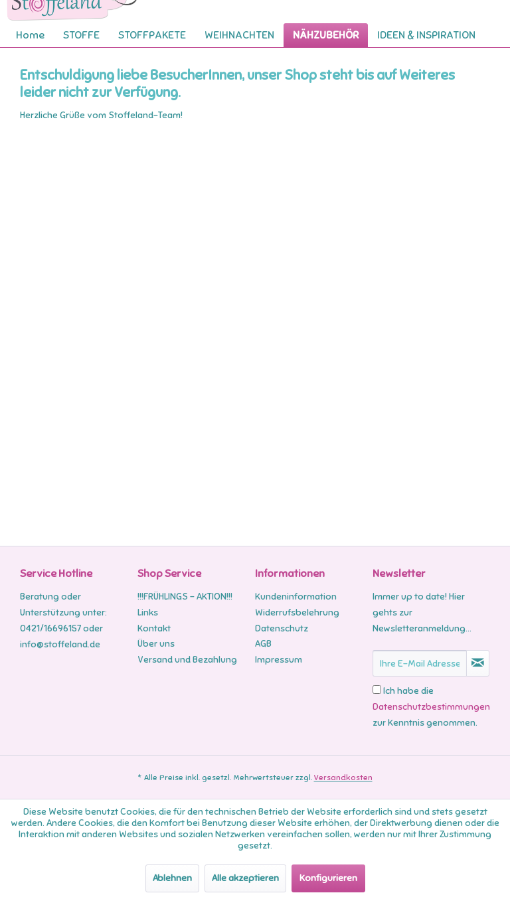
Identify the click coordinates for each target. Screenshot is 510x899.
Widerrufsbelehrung (297, 612)
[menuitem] (30, 35)
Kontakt (154, 628)
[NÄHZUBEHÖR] (326, 35)
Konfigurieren (328, 878)
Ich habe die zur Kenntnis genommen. (431, 706)
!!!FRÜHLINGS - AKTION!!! (184, 596)
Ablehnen (172, 878)
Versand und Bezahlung (187, 659)
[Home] (30, 35)
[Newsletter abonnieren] (477, 663)
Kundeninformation (296, 596)
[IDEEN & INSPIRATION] (426, 35)
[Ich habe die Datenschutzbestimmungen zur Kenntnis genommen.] (377, 689)
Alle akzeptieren (245, 878)
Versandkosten (343, 777)
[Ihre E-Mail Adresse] (420, 663)
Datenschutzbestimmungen (431, 706)
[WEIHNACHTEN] (239, 35)
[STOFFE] (81, 35)
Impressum (278, 659)
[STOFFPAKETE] (152, 35)
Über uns (156, 643)
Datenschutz (281, 628)
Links (147, 612)
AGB (263, 643)
